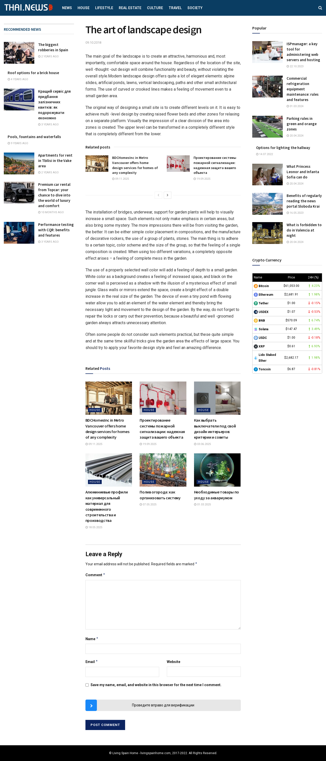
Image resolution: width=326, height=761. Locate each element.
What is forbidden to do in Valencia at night (304, 230)
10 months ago (51, 212)
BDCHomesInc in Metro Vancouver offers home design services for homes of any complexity (135, 165)
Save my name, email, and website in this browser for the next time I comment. (156, 685)
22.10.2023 (295, 66)
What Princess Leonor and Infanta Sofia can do (303, 171)
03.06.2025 (202, 444)
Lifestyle (104, 8)
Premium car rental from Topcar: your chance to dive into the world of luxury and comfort (54, 195)
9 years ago (18, 143)
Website (173, 662)
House (84, 8)
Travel (175, 8)
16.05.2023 (295, 212)
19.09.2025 (202, 178)
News (67, 8)
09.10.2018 (93, 42)
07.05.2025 (148, 504)
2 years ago (48, 56)
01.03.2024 (295, 106)
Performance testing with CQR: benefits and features (56, 230)
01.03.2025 (202, 504)
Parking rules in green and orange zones (302, 123)
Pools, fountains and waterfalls (34, 136)
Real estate (130, 8)
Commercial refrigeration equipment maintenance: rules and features (303, 89)
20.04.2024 (295, 135)
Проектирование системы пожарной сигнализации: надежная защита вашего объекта (215, 165)
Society (194, 8)
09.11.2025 (120, 178)
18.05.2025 (93, 527)
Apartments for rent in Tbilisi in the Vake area (55, 160)
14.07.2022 (264, 154)
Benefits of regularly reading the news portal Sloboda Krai (304, 201)
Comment (95, 575)
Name (92, 639)
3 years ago (48, 124)
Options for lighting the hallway (283, 147)
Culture (155, 8)
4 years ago (18, 79)
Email (91, 662)
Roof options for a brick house (33, 72)
